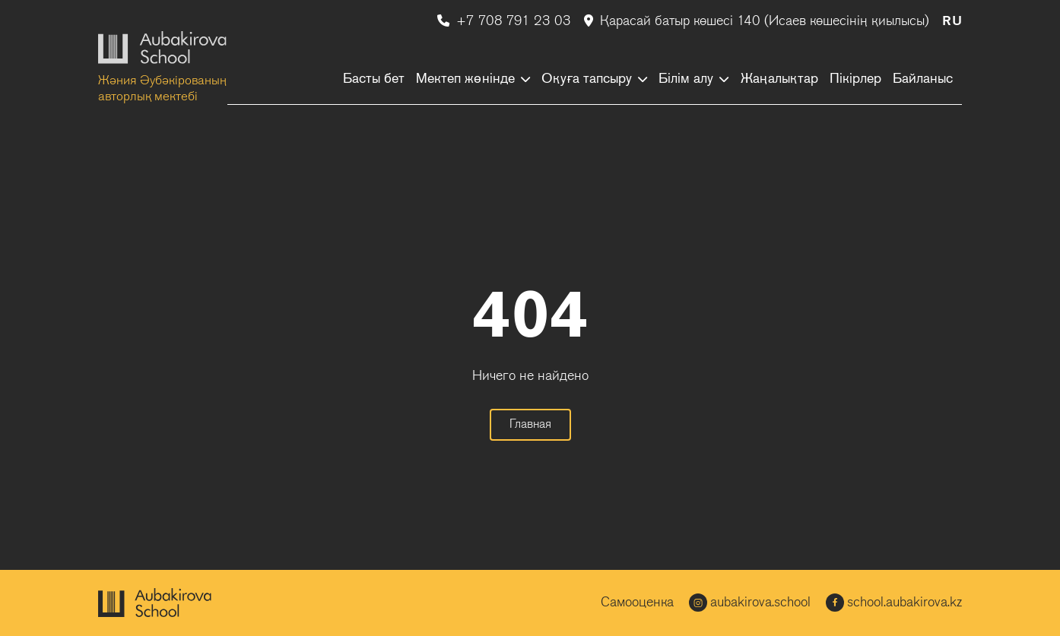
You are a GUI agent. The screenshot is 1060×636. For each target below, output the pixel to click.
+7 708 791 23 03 (506, 21)
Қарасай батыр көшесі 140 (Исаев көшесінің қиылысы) (758, 21)
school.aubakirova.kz (894, 602)
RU (952, 21)
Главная (530, 425)
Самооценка (637, 603)
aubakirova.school (750, 602)
